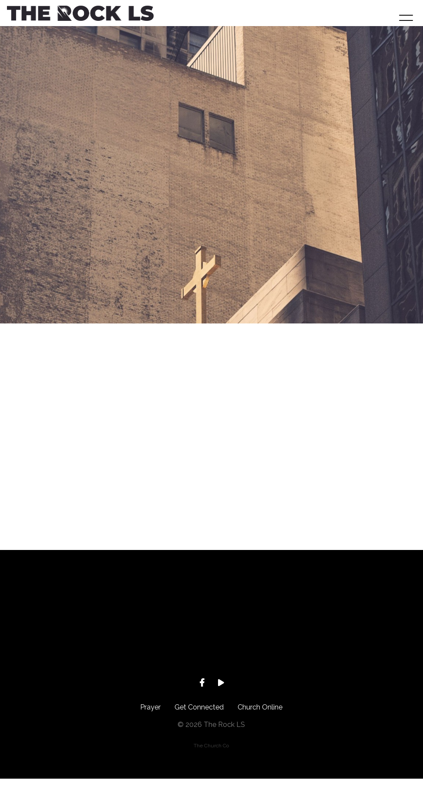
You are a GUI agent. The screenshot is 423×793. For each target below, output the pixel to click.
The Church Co (211, 760)
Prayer (150, 721)
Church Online (260, 721)
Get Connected (199, 721)
